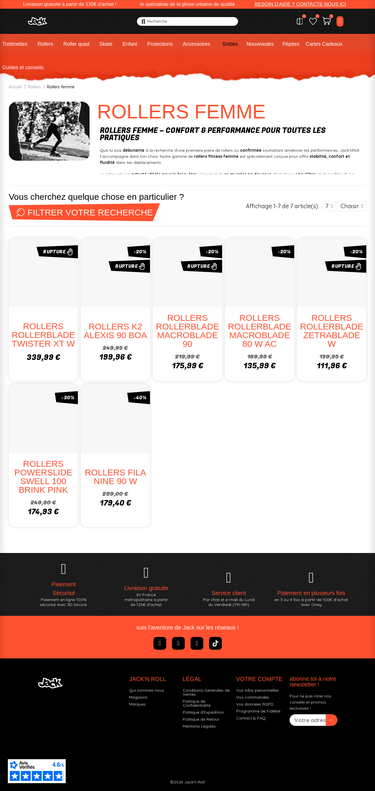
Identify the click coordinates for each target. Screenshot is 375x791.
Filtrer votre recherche (84, 212)
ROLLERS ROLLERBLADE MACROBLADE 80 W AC (259, 331)
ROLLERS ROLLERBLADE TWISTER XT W (43, 334)
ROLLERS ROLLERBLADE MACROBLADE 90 (187, 331)
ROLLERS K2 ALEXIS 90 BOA (115, 331)
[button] (300, 4)
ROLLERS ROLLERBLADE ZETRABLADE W (331, 331)
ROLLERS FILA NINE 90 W (115, 477)
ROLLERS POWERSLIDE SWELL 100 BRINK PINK (43, 477)
